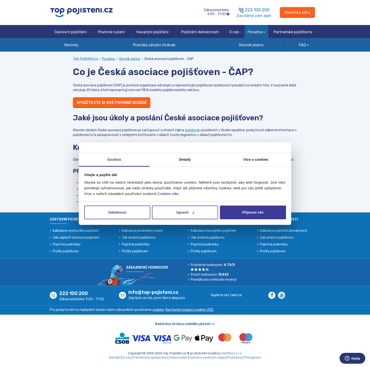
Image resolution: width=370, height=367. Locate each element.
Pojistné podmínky (67, 244)
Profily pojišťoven (66, 251)
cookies (158, 310)
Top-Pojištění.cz (85, 59)
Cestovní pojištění (71, 32)
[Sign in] (297, 12)
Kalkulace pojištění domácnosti (283, 231)
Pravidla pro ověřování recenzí (213, 280)
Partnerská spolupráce (150, 357)
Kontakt (115, 357)
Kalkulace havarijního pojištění (213, 231)
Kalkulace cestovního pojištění (76, 231)
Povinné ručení (112, 32)
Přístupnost (252, 357)
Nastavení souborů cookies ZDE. (189, 310)
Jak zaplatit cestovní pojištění (76, 238)
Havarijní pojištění (153, 32)
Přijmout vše (252, 212)
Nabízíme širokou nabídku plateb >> (185, 324)
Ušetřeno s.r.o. (231, 353)
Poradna (256, 32)
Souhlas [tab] (114, 159)
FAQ (304, 45)
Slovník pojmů (251, 45)
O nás (235, 32)
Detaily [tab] (185, 159)
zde (175, 194)
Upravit (185, 212)
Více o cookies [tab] (255, 159)
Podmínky (234, 357)
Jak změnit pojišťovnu (139, 238)
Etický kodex (178, 357)
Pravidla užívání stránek (154, 45)
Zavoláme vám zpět (254, 15)
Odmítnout (117, 212)
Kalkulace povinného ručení (142, 231)
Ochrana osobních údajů (207, 357)
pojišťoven (193, 130)
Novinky (71, 45)
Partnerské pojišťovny (294, 32)
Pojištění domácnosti (201, 32)
